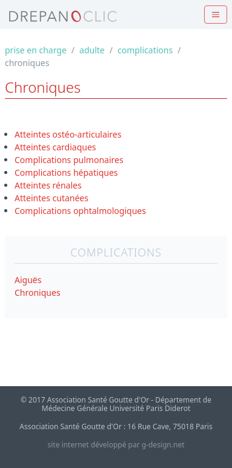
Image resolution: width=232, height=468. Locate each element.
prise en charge (36, 50)
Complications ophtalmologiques (80, 210)
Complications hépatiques (66, 172)
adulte (92, 50)
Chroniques (38, 292)
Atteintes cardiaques (55, 147)
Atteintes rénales (48, 185)
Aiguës (28, 280)
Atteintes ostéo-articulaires (68, 134)
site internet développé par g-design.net (116, 445)
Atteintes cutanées (51, 198)
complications (145, 50)
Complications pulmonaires (69, 159)
